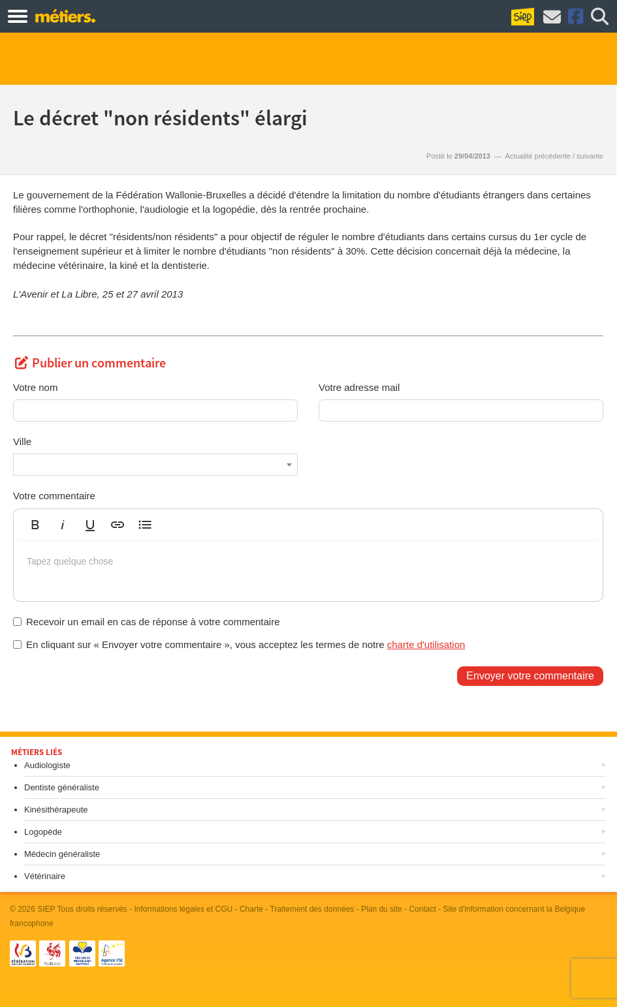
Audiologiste (47, 765)
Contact (422, 909)
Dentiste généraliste (61, 787)
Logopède (43, 832)
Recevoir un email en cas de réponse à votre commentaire (146, 621)
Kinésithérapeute (56, 809)
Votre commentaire (54, 495)
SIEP (46, 909)
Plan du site (381, 909)
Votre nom (35, 387)
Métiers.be (65, 15)
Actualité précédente (538, 156)
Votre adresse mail (359, 387)
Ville (22, 441)
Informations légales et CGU (183, 909)
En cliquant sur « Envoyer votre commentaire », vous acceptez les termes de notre (239, 644)
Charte (251, 909)
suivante (590, 156)
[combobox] (155, 465)
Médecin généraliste (62, 854)
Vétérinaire (44, 876)
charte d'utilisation (426, 644)
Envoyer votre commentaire (530, 675)
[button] (35, 525)
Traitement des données (312, 909)
